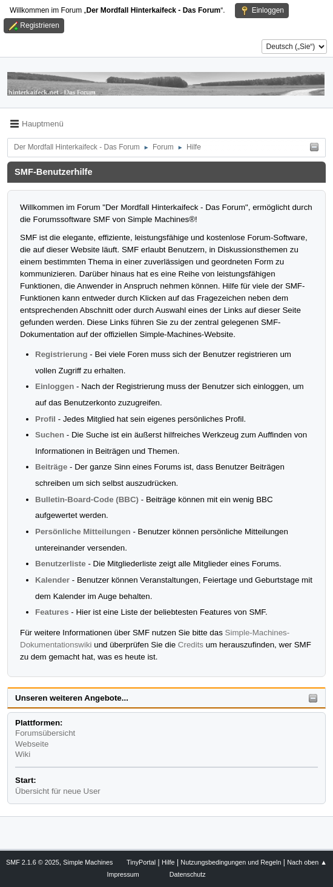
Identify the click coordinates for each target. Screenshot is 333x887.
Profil (45, 419)
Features (52, 612)
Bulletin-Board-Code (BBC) (87, 499)
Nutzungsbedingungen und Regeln (230, 862)
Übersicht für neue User (58, 791)
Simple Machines (88, 862)
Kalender (52, 579)
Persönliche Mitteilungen (83, 531)
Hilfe (168, 862)
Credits (190, 644)
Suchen (49, 434)
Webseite (31, 743)
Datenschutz (188, 874)
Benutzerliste (60, 563)
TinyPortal (141, 862)
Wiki (22, 754)
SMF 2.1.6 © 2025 (32, 862)
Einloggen (54, 386)
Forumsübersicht (45, 733)
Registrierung (61, 354)
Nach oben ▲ (307, 862)
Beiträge (51, 466)
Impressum (123, 874)
